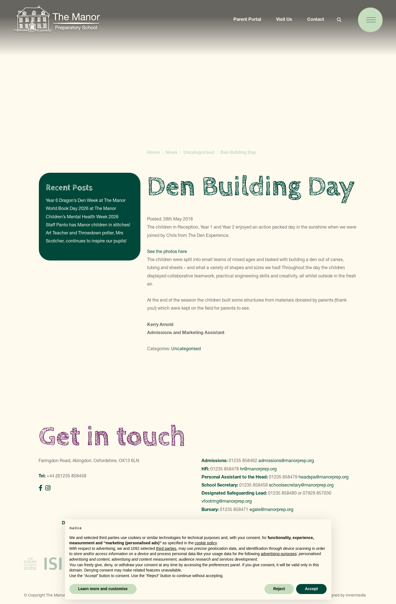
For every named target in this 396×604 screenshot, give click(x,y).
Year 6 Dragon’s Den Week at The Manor (85, 200)
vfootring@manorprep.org (226, 501)
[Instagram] (48, 488)
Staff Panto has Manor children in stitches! (88, 224)
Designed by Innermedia (344, 590)
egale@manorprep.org (271, 509)
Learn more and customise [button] (103, 589)
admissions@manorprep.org (286, 460)
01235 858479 (283, 477)
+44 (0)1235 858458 (66, 475)
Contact (313, 21)
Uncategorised (186, 348)
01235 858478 (224, 469)
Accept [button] (311, 589)
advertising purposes (279, 554)
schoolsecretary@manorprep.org (301, 485)
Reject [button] (279, 589)
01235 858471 (234, 509)
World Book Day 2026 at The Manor (81, 208)
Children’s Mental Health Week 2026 (82, 216)
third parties (166, 548)
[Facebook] (40, 488)
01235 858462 (243, 460)
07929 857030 (317, 493)
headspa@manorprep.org (324, 477)
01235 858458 (253, 485)
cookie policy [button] (206, 543)
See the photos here (167, 251)
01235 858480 (282, 493)
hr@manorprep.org (258, 469)
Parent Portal (245, 21)
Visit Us (282, 21)
